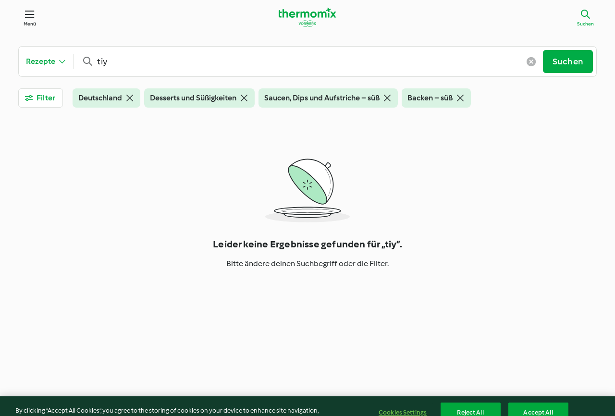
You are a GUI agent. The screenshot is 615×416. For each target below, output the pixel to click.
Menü (30, 24)
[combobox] (312, 61)
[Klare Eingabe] (531, 61)
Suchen (585, 24)
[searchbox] (312, 61)
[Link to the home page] (307, 17)
